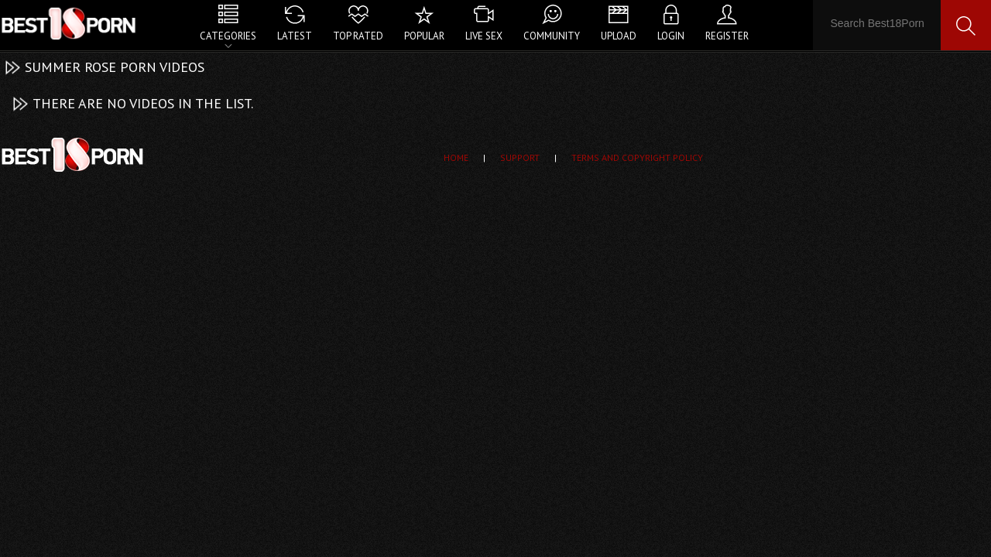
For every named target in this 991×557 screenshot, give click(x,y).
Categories (228, 36)
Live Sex (483, 36)
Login (670, 36)
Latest (294, 36)
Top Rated (358, 36)
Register (727, 36)
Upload (618, 36)
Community (551, 36)
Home (456, 157)
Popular (424, 36)
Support (520, 157)
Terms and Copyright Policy (637, 157)
